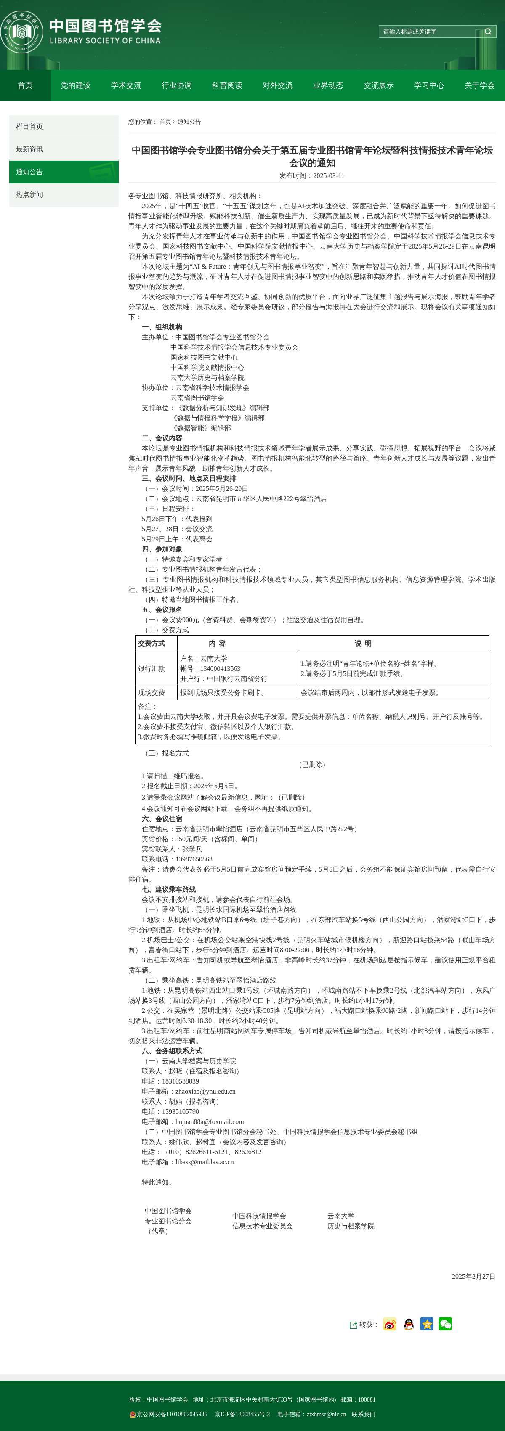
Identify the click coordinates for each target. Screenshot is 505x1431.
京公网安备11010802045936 (169, 1414)
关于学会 (480, 85)
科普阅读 (227, 85)
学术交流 (126, 85)
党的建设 (76, 85)
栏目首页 (29, 126)
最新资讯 (29, 149)
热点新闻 (29, 194)
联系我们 (363, 1414)
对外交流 (278, 85)
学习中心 (429, 85)
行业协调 (177, 85)
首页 (25, 85)
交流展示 (379, 85)
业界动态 (328, 85)
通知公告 (29, 171)
